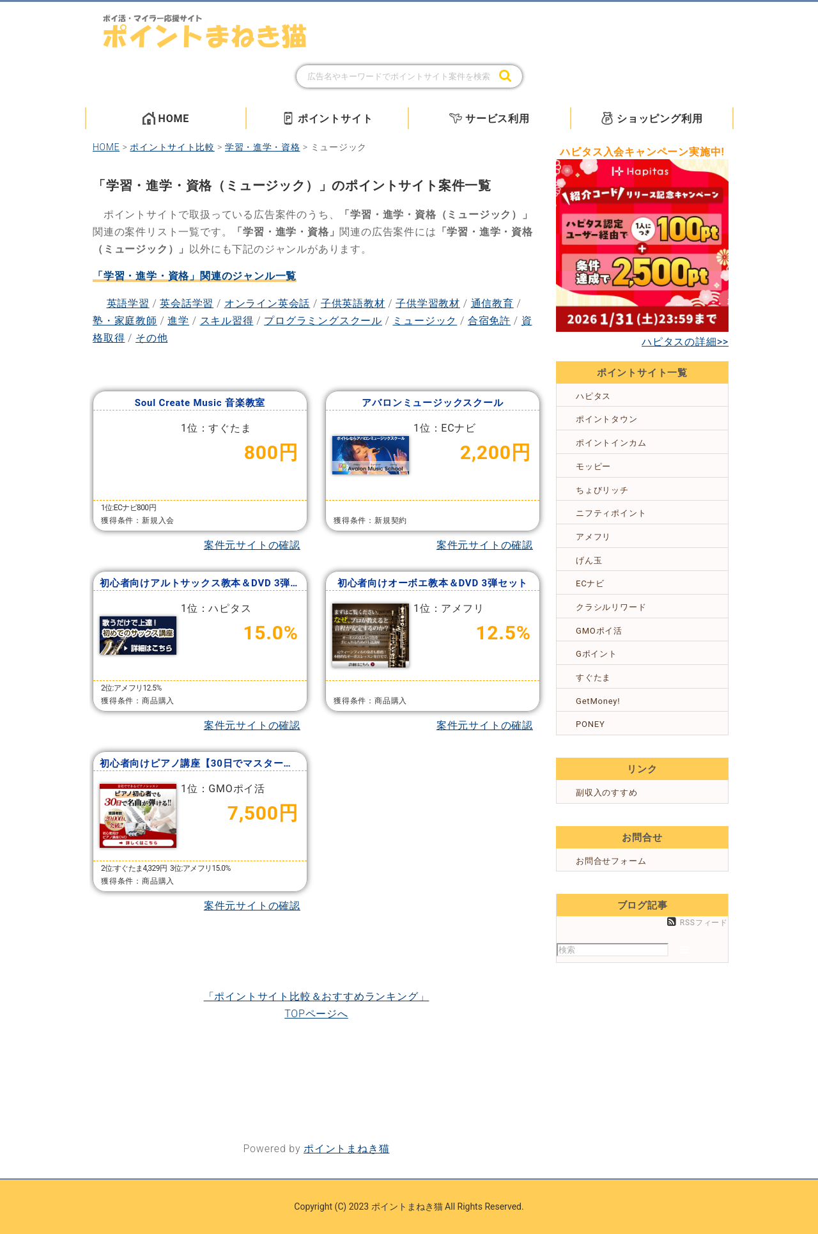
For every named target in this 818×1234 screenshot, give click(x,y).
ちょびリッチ (602, 490)
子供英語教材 (353, 303)
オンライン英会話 (267, 303)
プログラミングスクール (323, 321)
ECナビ (590, 583)
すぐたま (593, 677)
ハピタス (593, 396)
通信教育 (492, 303)
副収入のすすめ (607, 792)
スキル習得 (227, 321)
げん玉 (589, 560)
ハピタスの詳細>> (685, 342)
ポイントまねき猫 (346, 1149)
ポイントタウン (607, 419)
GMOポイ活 (599, 631)
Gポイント (596, 654)
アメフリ (593, 537)
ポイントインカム (611, 443)
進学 (178, 321)
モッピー (593, 466)
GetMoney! (598, 701)
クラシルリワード (611, 607)
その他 (151, 338)
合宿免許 (489, 321)
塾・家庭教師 (125, 321)
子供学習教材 (428, 303)
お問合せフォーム (611, 861)
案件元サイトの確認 (252, 545)
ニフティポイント (611, 513)
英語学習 (128, 303)
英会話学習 (186, 303)
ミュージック (424, 321)
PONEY (590, 724)
